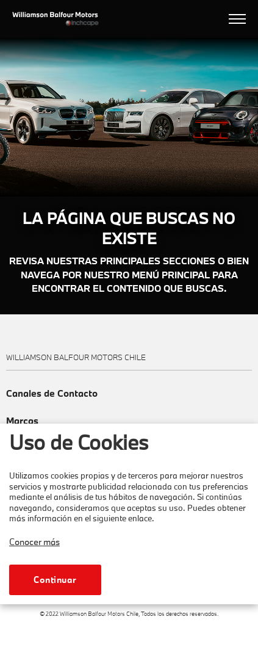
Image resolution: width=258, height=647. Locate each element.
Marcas (22, 420)
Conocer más (34, 542)
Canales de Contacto (52, 393)
